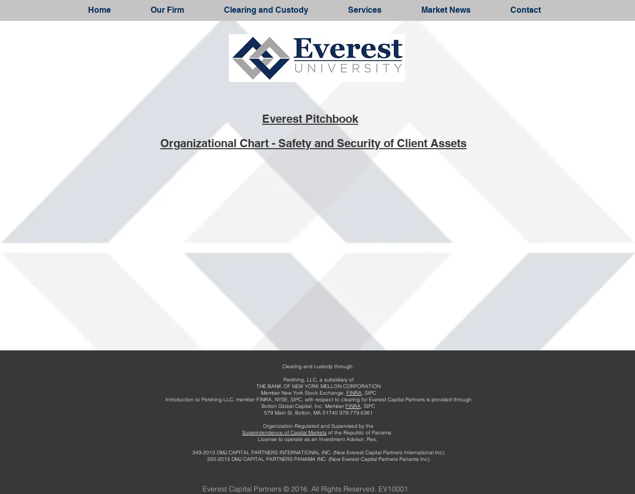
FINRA (354, 393)
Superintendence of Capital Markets (284, 432)
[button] (167, 10)
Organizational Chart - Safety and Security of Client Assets (313, 143)
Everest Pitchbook (310, 118)
